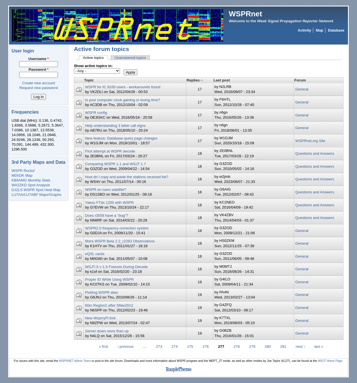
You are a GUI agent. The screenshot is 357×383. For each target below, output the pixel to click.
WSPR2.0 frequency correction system (116, 228)
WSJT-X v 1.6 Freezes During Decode (116, 267)
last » (318, 346)
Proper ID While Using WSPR (109, 279)
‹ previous (125, 346)
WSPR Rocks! (23, 171)
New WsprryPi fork (100, 318)
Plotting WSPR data (101, 292)
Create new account (38, 83)
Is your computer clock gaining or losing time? (122, 100)
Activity (304, 30)
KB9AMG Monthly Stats (31, 180)
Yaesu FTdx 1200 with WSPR (109, 202)
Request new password (38, 88)
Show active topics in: (93, 66)
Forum (300, 80)
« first (103, 346)
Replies (195, 80)
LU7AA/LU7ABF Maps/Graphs (37, 194)
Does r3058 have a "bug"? (106, 215)
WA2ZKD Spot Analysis (31, 185)
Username (39, 59)
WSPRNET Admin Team (75, 360)
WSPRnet (245, 14)
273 (159, 346)
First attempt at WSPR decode (110, 151)
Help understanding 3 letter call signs (115, 125)
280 (268, 346)
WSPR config (96, 112)
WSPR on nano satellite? (105, 189)
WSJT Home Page (330, 360)
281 (283, 346)
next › (300, 346)
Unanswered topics (130, 58)
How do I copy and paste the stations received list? (126, 177)
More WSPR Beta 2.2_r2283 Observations (120, 241)
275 (190, 346)
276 (206, 346)
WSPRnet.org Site (310, 141)
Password (39, 69)
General (301, 89)
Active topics (95, 58)
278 (237, 346)
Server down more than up (106, 331)
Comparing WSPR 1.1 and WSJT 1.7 (115, 164)
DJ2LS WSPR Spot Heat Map (36, 190)
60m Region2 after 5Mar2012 (109, 305)
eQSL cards (94, 254)
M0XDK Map (22, 175)
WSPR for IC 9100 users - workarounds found (122, 87)
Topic (89, 80)
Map (319, 30)
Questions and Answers (314, 153)
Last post (221, 80)
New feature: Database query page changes (121, 138)
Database (336, 30)
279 (252, 346)
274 (175, 346)
